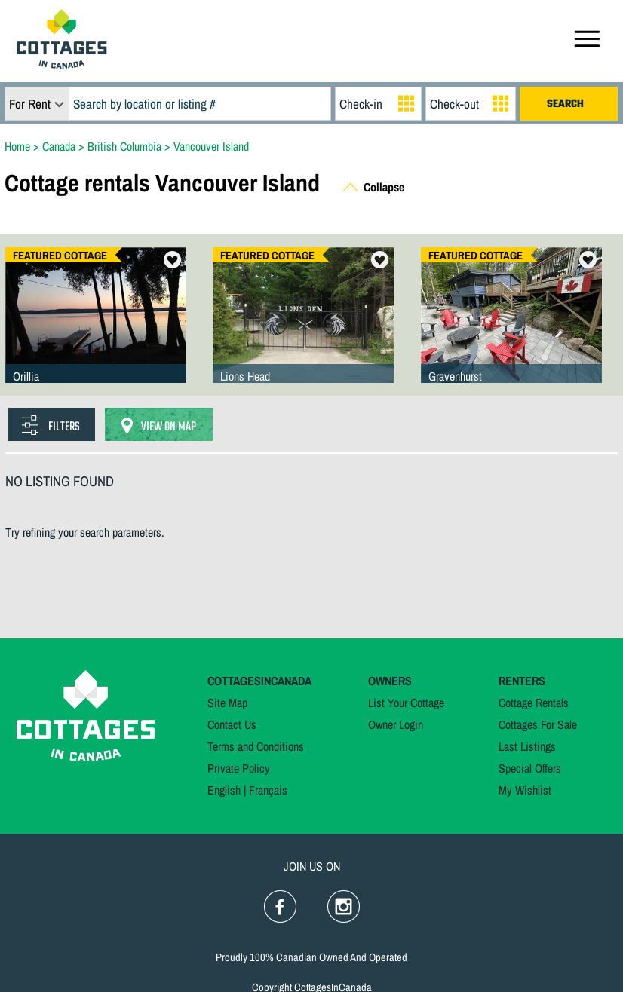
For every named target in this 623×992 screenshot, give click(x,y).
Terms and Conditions (255, 746)
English (224, 790)
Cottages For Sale (538, 724)
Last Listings (527, 746)
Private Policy (238, 768)
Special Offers (530, 768)
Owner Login (395, 724)
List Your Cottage (406, 702)
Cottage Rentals (534, 702)
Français (268, 790)
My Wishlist (525, 790)
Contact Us (231, 724)
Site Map (227, 702)
